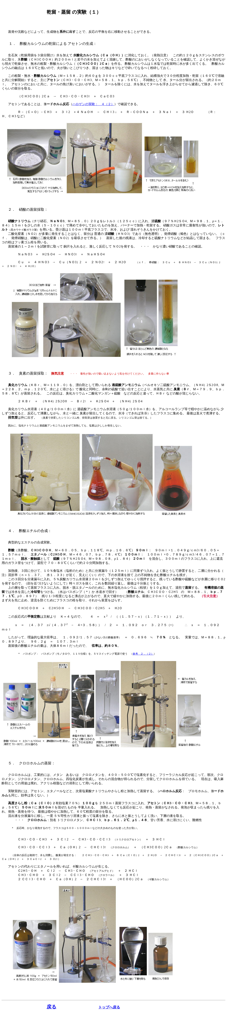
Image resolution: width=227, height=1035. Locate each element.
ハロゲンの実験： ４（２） (93, 104)
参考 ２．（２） (143, 653)
